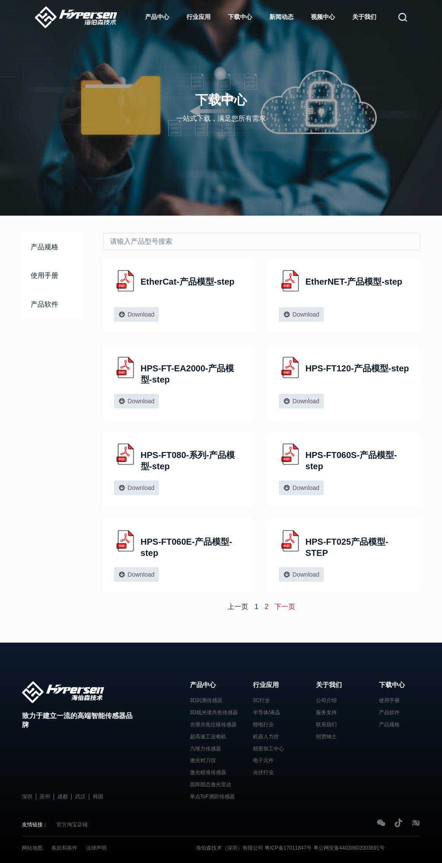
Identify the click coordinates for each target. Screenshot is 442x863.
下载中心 (240, 16)
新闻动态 (281, 16)
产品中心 (157, 16)
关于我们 (364, 16)
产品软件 (44, 304)
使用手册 (44, 275)
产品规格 (44, 247)
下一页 (285, 606)
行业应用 (198, 16)
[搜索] (402, 17)
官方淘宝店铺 (72, 825)
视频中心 (323, 16)
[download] (261, 241)
